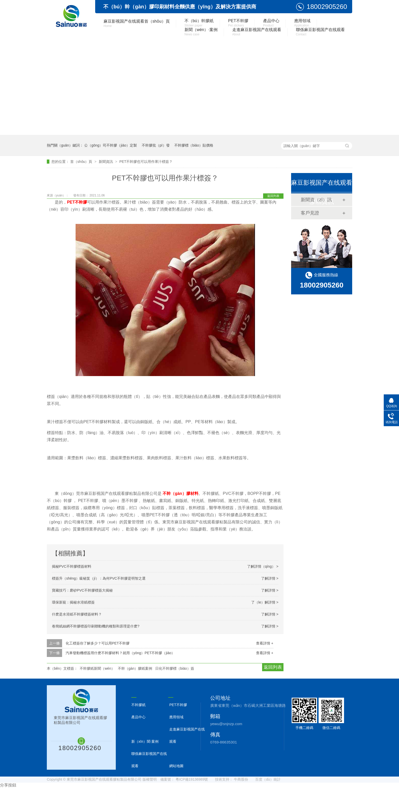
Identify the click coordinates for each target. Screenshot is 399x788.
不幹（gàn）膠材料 (180, 493)
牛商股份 (241, 779)
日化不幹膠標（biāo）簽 (174, 668)
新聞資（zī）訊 (316, 199)
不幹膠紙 (138, 705)
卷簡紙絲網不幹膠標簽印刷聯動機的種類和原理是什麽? (95, 626)
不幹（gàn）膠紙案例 (135, 668)
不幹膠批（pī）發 (156, 145)
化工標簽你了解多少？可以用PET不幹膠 (98, 643)
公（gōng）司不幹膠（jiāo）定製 (110, 145)
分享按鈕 (8, 785)
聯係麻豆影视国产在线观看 (320, 31)
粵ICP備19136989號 (192, 779)
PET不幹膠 (238, 23)
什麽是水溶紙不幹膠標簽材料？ (77, 614)
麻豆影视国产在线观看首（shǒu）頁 (137, 23)
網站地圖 (176, 766)
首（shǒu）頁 (81, 162)
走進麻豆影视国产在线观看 (256, 31)
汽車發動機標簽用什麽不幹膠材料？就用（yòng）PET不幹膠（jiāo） (120, 653)
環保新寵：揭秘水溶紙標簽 (73, 602)
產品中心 (271, 23)
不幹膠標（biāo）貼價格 (193, 145)
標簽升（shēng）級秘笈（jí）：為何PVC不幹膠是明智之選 (99, 578)
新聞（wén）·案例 (201, 31)
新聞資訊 (106, 162)
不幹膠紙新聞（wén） (97, 668)
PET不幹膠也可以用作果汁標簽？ (146, 162)
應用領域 (302, 23)
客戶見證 (310, 213)
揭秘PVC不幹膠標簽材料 (71, 566)
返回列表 (273, 196)
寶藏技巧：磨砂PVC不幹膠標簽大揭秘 (82, 590)
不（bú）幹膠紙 (198, 23)
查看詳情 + (264, 643)
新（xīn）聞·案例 (145, 741)
